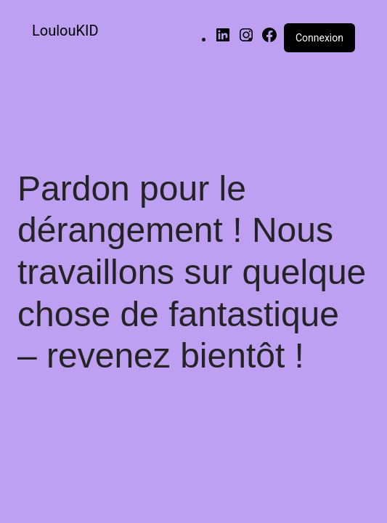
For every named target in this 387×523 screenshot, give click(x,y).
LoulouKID (65, 30)
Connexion (319, 38)
